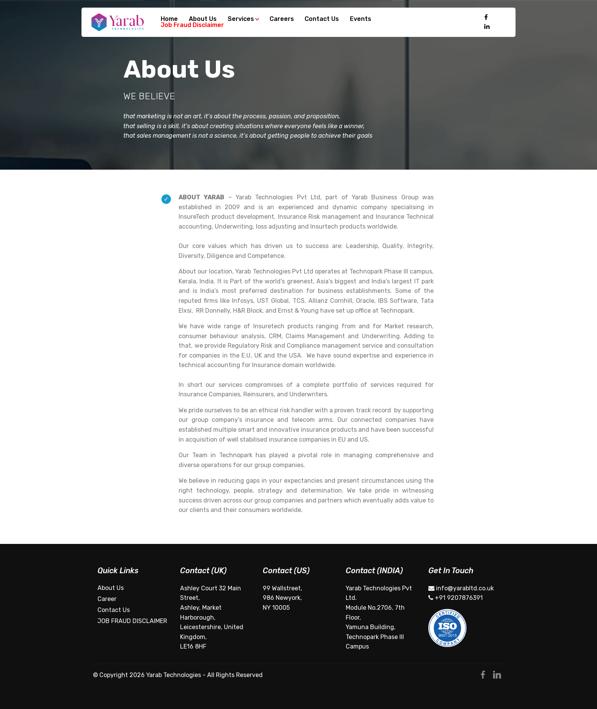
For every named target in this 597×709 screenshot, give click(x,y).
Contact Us (322, 19)
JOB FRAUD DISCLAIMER (132, 621)
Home (169, 19)
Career (107, 598)
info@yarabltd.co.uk (461, 588)
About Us (203, 19)
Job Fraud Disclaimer (192, 25)
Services (241, 19)
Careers (282, 19)
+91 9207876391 (455, 597)
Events (360, 19)
